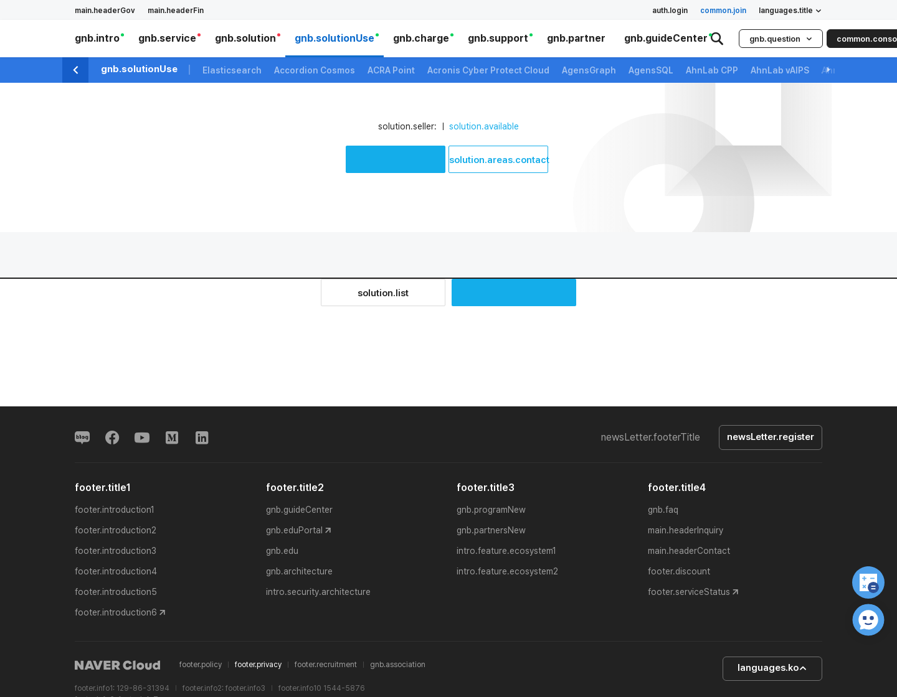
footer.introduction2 (115, 530)
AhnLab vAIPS (780, 70)
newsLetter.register (770, 437)
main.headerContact (689, 551)
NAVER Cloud (118, 665)
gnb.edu (282, 551)
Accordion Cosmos (314, 70)
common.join (723, 10)
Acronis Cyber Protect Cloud (488, 70)
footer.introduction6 (116, 612)
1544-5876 (344, 688)
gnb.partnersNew (491, 530)
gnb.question (780, 39)
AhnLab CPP (712, 70)
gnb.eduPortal (294, 530)
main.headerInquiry (685, 530)
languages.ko (772, 668)
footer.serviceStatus (689, 592)
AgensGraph (589, 70)
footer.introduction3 (115, 551)
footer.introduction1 (114, 510)
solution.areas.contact (498, 160)
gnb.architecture (299, 571)
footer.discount (679, 571)
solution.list (383, 293)
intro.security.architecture (318, 592)
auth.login (670, 10)
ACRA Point (391, 70)
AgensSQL (651, 70)
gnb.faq (663, 510)
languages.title (790, 10)
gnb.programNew (491, 510)
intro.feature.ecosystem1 (506, 551)
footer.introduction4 (116, 571)
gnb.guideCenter (299, 510)
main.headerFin (176, 10)
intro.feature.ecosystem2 (507, 571)
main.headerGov (105, 10)
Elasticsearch (232, 70)
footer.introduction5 (116, 592)
